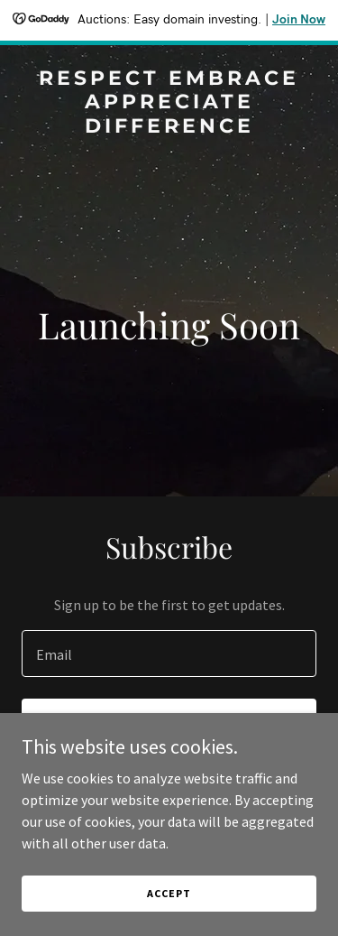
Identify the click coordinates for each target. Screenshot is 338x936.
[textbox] (169, 653)
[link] (169, 127)
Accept (168, 893)
